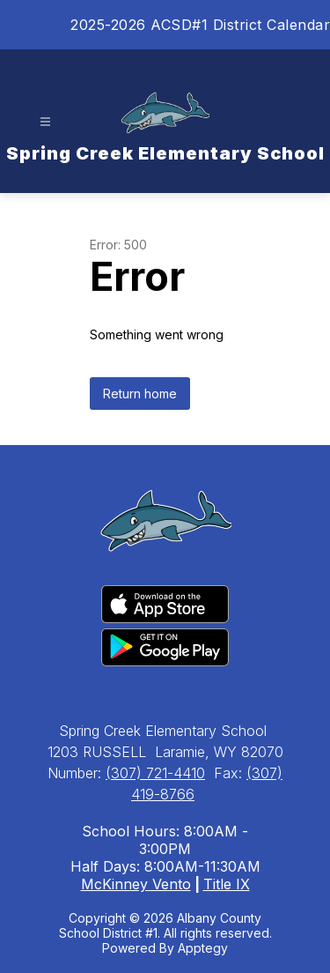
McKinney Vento (136, 884)
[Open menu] (45, 122)
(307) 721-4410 (155, 773)
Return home (140, 393)
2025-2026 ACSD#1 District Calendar (200, 24)
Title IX (226, 884)
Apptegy (203, 947)
